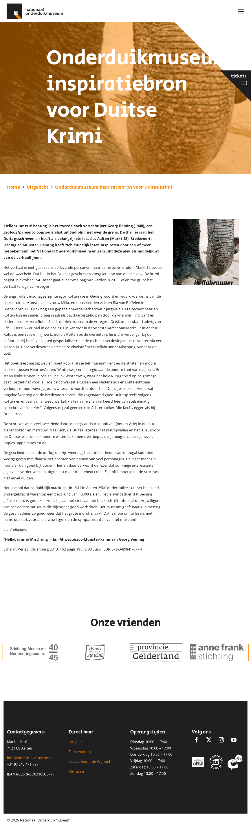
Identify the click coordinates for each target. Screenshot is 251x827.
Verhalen (76, 771)
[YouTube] (233, 739)
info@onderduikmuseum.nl (30, 757)
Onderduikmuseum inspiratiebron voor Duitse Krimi (113, 187)
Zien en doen (80, 751)
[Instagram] (221, 739)
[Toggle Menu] (241, 11)
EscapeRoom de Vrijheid (89, 761)
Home (13, 187)
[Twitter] (209, 739)
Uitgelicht (37, 187)
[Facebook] (196, 739)
